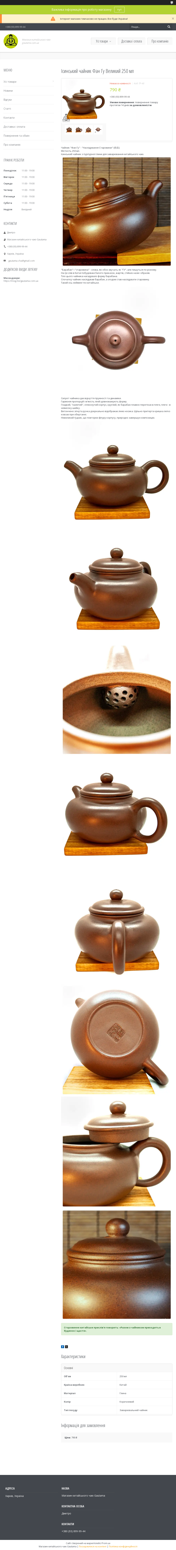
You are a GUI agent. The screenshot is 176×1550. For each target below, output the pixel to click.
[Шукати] (168, 26)
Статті (7, 108)
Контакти (9, 117)
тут (119, 10)
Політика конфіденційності (123, 1546)
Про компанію (159, 41)
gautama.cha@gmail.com (21, 260)
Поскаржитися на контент (92, 1546)
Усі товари (102, 41)
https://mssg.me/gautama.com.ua (21, 280)
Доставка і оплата (131, 41)
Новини (8, 90)
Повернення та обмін (16, 135)
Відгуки (8, 99)
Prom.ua (106, 1543)
